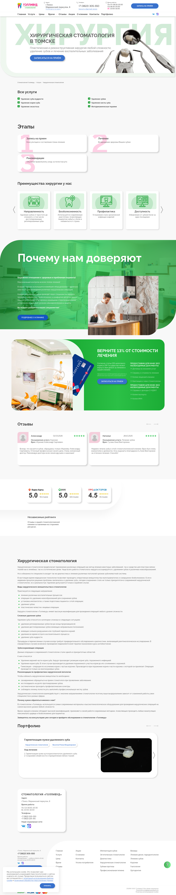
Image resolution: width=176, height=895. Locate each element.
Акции (71, 14)
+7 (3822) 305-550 (89, 5)
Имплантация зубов (108, 851)
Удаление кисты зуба (100, 103)
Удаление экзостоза (30, 107)
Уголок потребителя (84, 863)
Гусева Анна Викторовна (119, 442)
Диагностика (105, 859)
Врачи (51, 14)
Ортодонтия (135, 870)
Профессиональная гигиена (112, 870)
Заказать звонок (88, 9)
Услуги (31, 14)
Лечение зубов (128, 440)
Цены (41, 14)
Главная (22, 14)
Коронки (54, 440)
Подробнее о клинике (32, 317)
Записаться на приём (47, 58)
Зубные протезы (107, 866)
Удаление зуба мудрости (32, 99)
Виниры (133, 851)
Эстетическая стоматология (112, 855)
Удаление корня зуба (30, 103)
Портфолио (107, 14)
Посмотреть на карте (53, 9)
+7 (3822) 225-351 (28, 819)
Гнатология (135, 866)
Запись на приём (145, 6)
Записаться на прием (112, 381)
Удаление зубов (98, 99)
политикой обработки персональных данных (33, 880)
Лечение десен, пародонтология (144, 855)
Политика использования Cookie (147, 892)
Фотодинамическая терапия (104, 107)
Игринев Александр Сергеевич (49, 442)
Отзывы (63, 14)
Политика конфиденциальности (147, 890)
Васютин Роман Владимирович (64, 745)
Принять (47, 886)
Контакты (94, 14)
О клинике (82, 14)
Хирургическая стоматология (36, 745)
